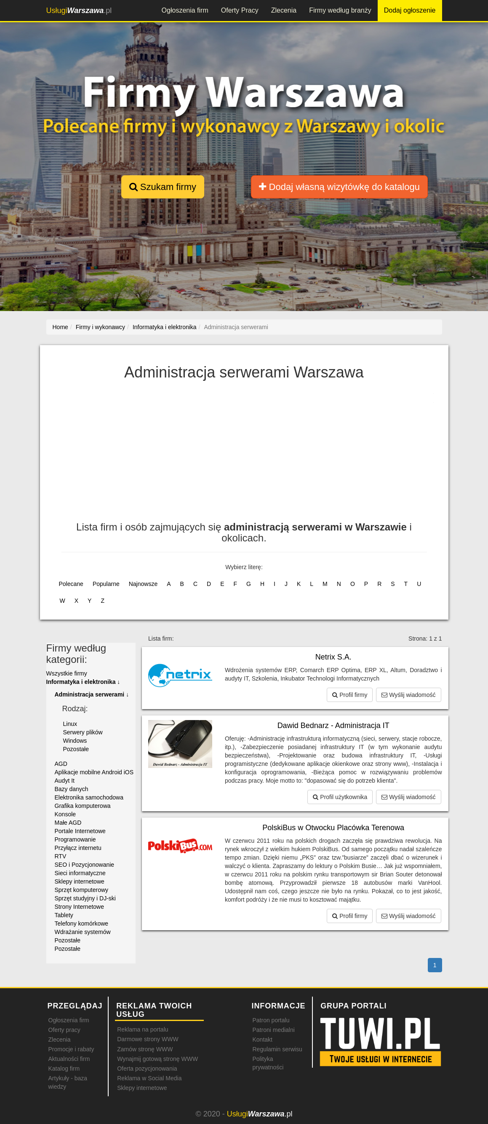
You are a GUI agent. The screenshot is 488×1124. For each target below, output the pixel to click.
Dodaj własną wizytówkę (339, 187)
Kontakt (262, 1039)
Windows (75, 740)
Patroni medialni (273, 1029)
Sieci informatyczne (80, 873)
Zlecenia (283, 10)
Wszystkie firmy (66, 673)
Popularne (106, 583)
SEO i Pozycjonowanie (85, 864)
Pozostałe (76, 749)
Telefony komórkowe (82, 923)
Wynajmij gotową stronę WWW (157, 1058)
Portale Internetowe (80, 831)
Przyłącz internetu (78, 847)
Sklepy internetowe (79, 881)
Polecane (71, 583)
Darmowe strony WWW (147, 1039)
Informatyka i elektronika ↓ (83, 681)
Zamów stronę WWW (145, 1049)
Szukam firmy (162, 187)
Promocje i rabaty (71, 1049)
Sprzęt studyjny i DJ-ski (85, 898)
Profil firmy (349, 694)
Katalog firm (64, 1068)
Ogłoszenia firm (185, 10)
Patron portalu (270, 1020)
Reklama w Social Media (149, 1078)
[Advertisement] (244, 454)
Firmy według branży (340, 10)
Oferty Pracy (240, 10)
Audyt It (65, 780)
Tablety (64, 915)
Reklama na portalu (142, 1029)
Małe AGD (68, 822)
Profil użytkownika (340, 797)
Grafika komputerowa (83, 805)
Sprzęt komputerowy (82, 890)
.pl (79, 10)
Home (60, 327)
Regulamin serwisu (277, 1049)
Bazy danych (71, 789)
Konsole (65, 814)
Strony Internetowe (79, 906)
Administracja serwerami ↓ (92, 694)
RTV (61, 856)
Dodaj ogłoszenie (410, 10)
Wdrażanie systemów (83, 932)
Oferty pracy (64, 1029)
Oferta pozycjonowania (147, 1068)
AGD (61, 763)
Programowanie (75, 839)
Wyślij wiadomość (408, 694)
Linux (70, 723)
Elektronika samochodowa (89, 797)
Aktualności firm (69, 1058)
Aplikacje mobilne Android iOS (94, 772)
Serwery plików (83, 732)
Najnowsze (143, 583)
